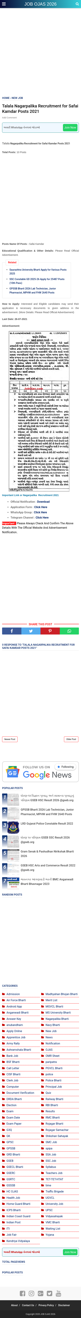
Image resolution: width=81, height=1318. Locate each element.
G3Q (9, 1130)
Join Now (70, 127)
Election (11, 1105)
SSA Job (51, 1154)
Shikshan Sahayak (57, 1136)
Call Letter (12, 1068)
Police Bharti (53, 1080)
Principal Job (54, 1086)
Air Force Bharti (16, 1000)
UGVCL (50, 1197)
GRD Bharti (13, 1154)
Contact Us (28, 1305)
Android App (14, 1006)
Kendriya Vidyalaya (18, 1241)
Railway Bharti (54, 1099)
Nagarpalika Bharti (57, 1019)
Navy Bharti (53, 1025)
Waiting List (53, 1228)
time (48, 1185)
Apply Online (14, 1031)
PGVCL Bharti (54, 1068)
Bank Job (12, 1056)
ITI (8, 1228)
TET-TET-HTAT (54, 1179)
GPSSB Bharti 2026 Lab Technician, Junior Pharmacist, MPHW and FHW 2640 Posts (32, 290)
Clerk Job (12, 1080)
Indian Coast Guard (18, 1216)
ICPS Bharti (13, 1210)
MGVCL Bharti (54, 1006)
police (49, 1074)
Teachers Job (54, 1173)
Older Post (71, 739)
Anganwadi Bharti (17, 1012)
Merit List (51, 1000)
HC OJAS (12, 1191)
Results (50, 1111)
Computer (12, 1086)
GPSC (10, 1142)
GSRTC (10, 1179)
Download (43, 501)
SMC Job (51, 1142)
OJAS (49, 1049)
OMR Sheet (52, 1056)
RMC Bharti (53, 1117)
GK (8, 1136)
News (49, 1037)
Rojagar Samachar (57, 1130)
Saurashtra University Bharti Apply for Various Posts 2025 (37, 271)
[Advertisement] (40, 52)
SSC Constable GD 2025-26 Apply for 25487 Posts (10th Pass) (37, 281)
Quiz (48, 1092)
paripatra (51, 1062)
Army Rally (13, 1043)
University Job (54, 1204)
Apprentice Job (15, 1037)
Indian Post (13, 1222)
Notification (53, 1043)
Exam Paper (13, 1123)
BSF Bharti (13, 1062)
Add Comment (9, 117)
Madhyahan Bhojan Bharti (62, 994)
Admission (13, 994)
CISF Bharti (13, 1074)
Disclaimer (64, 1305)
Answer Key (13, 1019)
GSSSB (10, 1185)
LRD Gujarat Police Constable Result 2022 (47, 823)
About (14, 1305)
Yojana (50, 1234)
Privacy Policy (46, 1305)
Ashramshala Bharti (18, 1049)
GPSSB (10, 1148)
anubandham (14, 1025)
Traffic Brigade (55, 1191)
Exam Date (13, 1117)
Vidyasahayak (54, 1216)
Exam (10, 1111)
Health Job (13, 1197)
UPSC (49, 1210)
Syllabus (51, 1167)
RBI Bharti (52, 1105)
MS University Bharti (58, 1012)
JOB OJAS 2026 (40, 4)
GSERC (10, 1173)
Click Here (40, 507)
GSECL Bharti (14, 1167)
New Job (51, 1031)
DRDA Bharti (14, 1099)
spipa (49, 1148)
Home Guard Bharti (18, 1204)
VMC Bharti (53, 1222)
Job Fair (11, 1234)
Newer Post (9, 739)
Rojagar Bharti (54, 1123)
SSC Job (51, 1160)
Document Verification (20, 1092)
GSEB (9, 1160)
